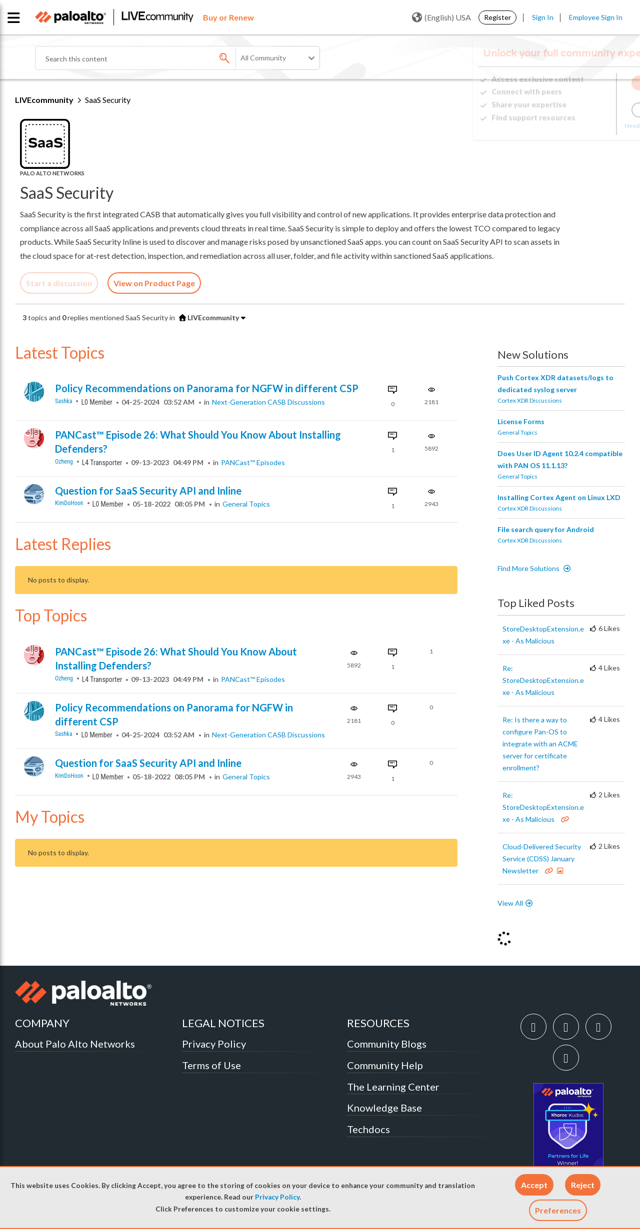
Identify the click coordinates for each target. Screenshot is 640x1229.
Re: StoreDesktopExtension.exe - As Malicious (543, 680)
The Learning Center (393, 1087)
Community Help (385, 1065)
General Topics (246, 504)
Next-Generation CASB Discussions (268, 402)
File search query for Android (546, 529)
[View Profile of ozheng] (68, 462)
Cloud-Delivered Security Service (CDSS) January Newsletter (541, 858)
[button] (534, 1185)
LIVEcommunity (44, 99)
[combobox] (155, 58)
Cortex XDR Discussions (530, 400)
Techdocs (368, 1129)
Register (497, 17)
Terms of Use (211, 1065)
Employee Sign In (595, 17)
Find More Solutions (529, 568)
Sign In (543, 17)
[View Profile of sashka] (68, 401)
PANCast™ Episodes (253, 462)
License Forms (521, 421)
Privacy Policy (277, 1197)
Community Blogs (386, 1044)
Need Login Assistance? (580, 125)
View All (510, 903)
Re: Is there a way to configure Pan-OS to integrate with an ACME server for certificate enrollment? (540, 743)
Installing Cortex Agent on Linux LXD (559, 497)
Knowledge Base (384, 1108)
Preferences (558, 1210)
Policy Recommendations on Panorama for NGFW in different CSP (206, 388)
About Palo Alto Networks (75, 1044)
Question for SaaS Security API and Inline (148, 491)
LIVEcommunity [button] (209, 317)
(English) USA (441, 17)
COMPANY (42, 1023)
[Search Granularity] (279, 57)
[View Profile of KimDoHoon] (73, 503)
